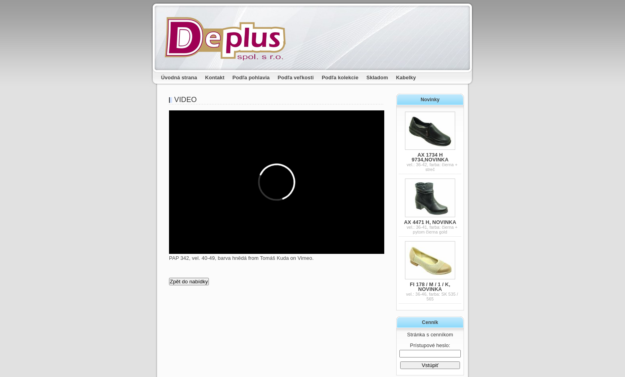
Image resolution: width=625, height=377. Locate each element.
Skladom (377, 78)
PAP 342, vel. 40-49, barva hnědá (208, 258)
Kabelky (406, 78)
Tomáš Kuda (274, 258)
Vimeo (305, 258)
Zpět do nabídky (189, 282)
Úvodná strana (179, 78)
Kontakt (215, 78)
